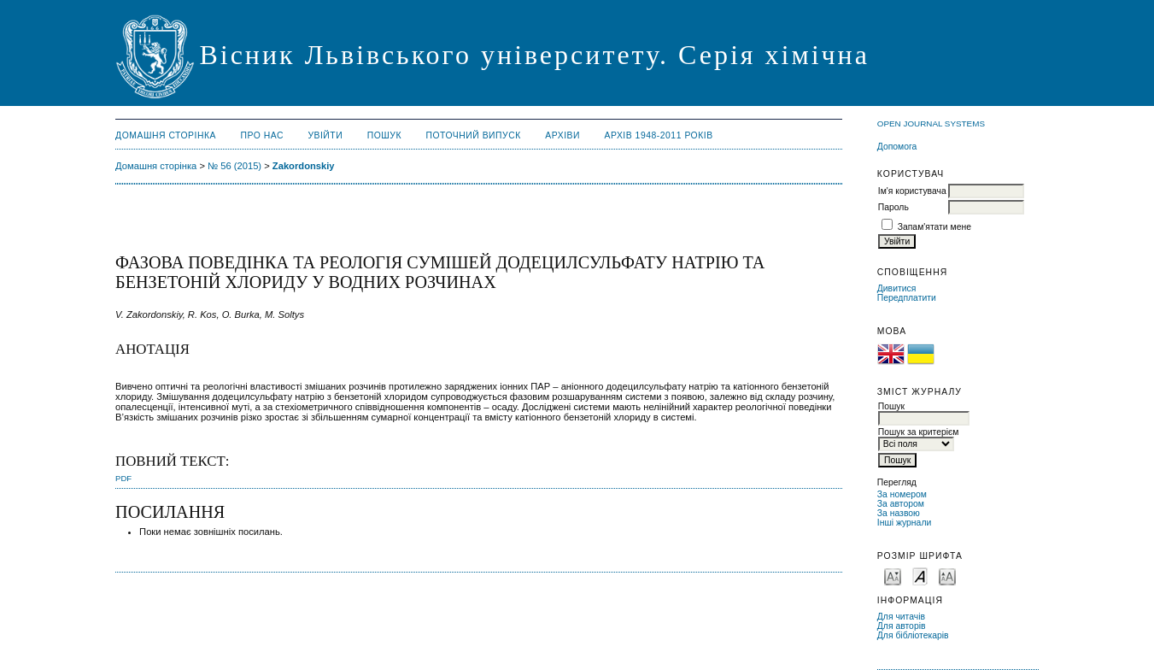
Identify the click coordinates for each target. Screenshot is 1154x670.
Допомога (897, 146)
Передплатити (906, 298)
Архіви (562, 135)
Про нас (262, 135)
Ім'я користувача (912, 191)
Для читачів (901, 616)
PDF (123, 478)
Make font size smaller (892, 575)
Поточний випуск (472, 135)
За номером (902, 494)
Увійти (325, 135)
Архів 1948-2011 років (658, 135)
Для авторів (901, 626)
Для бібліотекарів (913, 635)
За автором (900, 503)
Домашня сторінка (165, 135)
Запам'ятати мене (934, 227)
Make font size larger (947, 575)
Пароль (893, 207)
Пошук (384, 135)
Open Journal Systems (931, 123)
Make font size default (919, 575)
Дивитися (897, 288)
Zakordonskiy (303, 166)
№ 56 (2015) (234, 166)
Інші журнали (904, 522)
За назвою (898, 513)
